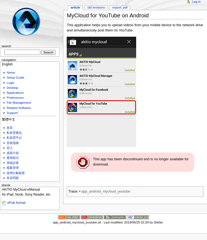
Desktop (12, 87)
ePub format (16, 203)
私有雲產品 (14, 132)
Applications (15, 92)
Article (75, 7)
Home (11, 72)
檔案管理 (13, 167)
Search (6, 46)
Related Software (19, 108)
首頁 (10, 127)
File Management (19, 102)
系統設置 (13, 162)
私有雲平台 (14, 137)
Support (12, 112)
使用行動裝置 (16, 173)
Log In (196, 1)
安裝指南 (13, 143)
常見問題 (13, 178)
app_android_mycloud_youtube (105, 191)
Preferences (15, 97)
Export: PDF (119, 7)
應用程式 (13, 157)
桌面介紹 (13, 152)
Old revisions (96, 7)
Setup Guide (15, 77)
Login (10, 82)
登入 (10, 148)
